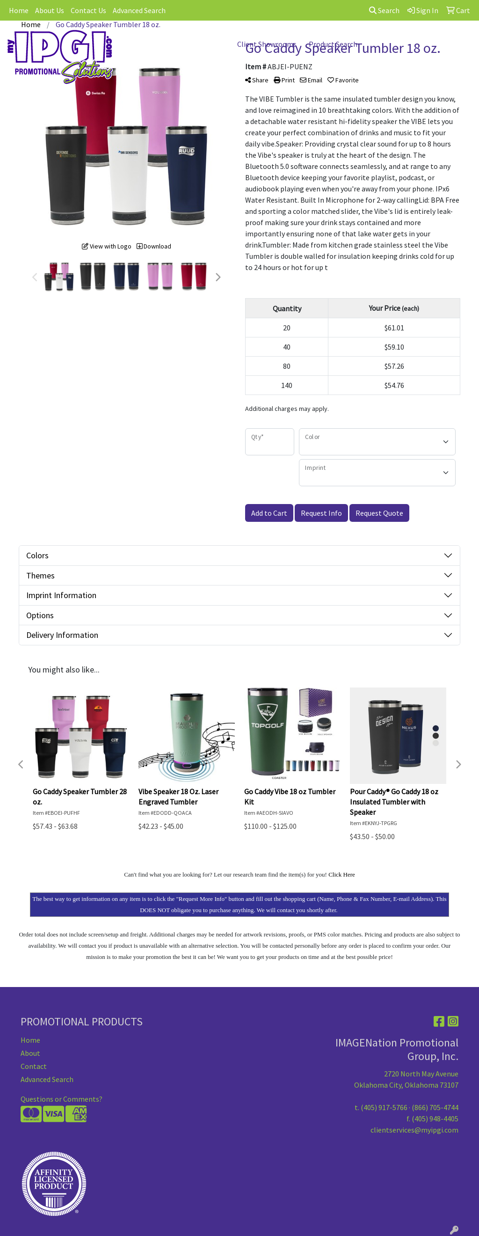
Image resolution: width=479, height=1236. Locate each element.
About (30, 1053)
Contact (34, 1066)
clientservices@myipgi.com (414, 1129)
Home (19, 10)
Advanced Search (139, 10)
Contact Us (88, 10)
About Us (49, 10)
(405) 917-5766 (384, 1107)
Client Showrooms (267, 44)
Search (384, 10)
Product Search (333, 44)
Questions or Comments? (61, 1099)
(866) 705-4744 (435, 1107)
